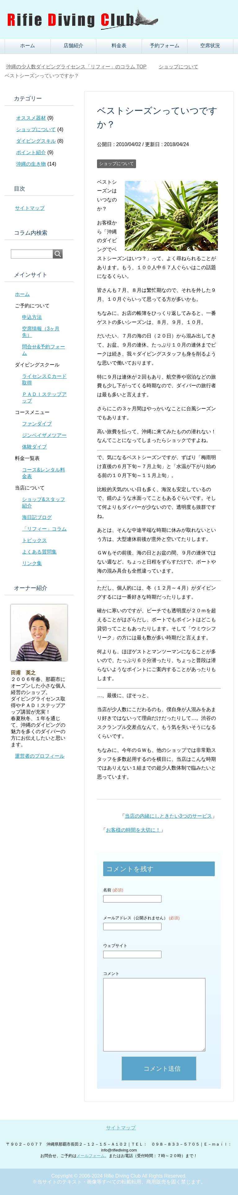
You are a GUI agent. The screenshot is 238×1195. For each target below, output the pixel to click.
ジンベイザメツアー (44, 435)
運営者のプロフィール (39, 756)
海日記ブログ (37, 517)
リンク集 (32, 563)
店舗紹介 (73, 45)
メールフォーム (91, 1155)
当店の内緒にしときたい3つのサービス (168, 816)
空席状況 (210, 45)
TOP (76, 66)
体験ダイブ (34, 446)
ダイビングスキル (36, 141)
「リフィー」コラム (44, 528)
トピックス (34, 540)
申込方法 (32, 317)
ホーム (27, 45)
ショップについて (116, 163)
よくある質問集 (39, 551)
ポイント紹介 (31, 152)
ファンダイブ (37, 423)
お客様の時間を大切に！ (133, 830)
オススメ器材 (31, 118)
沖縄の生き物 (31, 164)
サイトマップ (30, 208)
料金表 (119, 45)
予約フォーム (164, 45)
